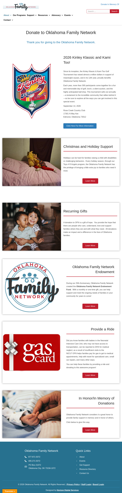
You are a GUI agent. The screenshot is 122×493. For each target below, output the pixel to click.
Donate (104, 4)
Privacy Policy (73, 484)
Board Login (98, 484)
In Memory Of (113, 4)
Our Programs (19, 15)
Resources (44, 15)
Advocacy (57, 15)
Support (32, 15)
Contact (8, 20)
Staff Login (86, 484)
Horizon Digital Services (68, 490)
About (8, 15)
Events (68, 15)
